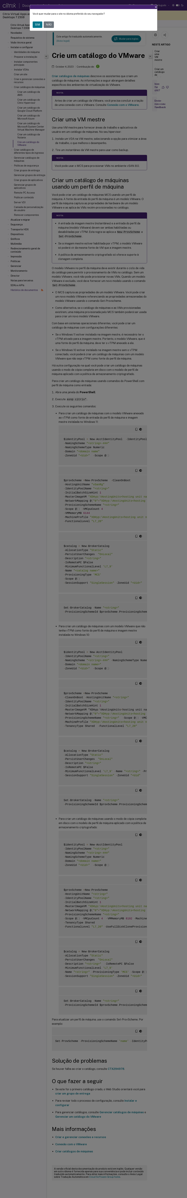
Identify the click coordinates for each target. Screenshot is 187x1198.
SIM (37, 24)
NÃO (49, 24)
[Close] (156, 7)
